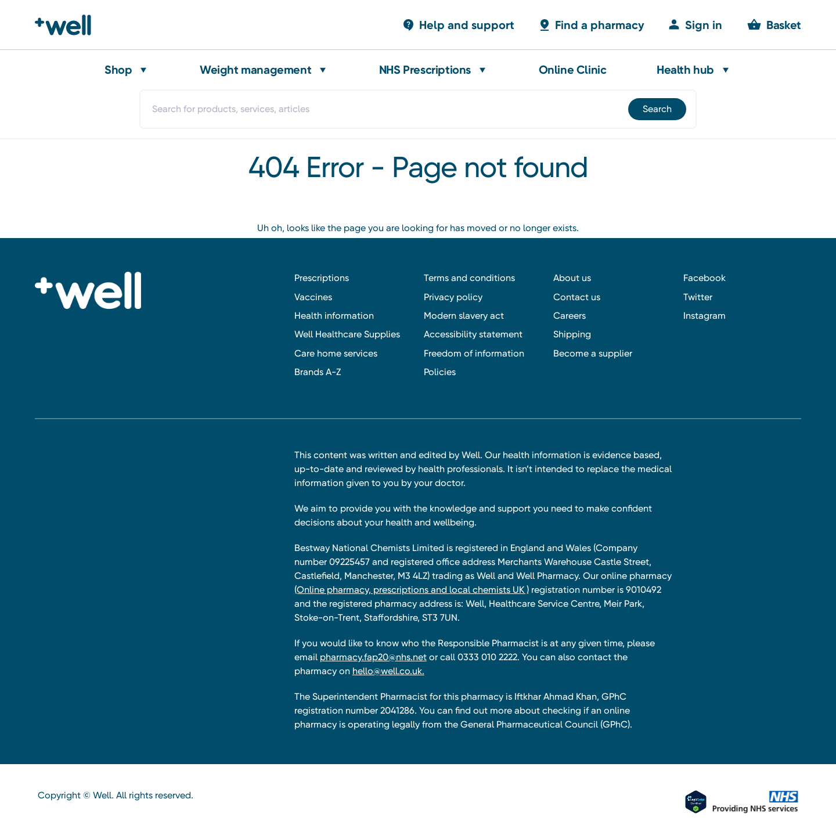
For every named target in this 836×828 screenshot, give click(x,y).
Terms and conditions (469, 277)
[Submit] (656, 109)
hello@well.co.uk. (388, 670)
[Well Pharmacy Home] (68, 25)
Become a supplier (592, 353)
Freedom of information (474, 353)
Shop (118, 69)
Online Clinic (573, 69)
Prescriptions (321, 277)
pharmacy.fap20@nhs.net (373, 657)
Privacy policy (453, 297)
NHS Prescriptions (425, 69)
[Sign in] (695, 25)
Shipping (572, 334)
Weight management (255, 69)
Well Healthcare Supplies (347, 334)
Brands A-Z (317, 371)
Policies (440, 371)
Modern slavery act (464, 315)
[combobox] (418, 109)
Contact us (576, 297)
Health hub (685, 69)
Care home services (335, 353)
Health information (334, 315)
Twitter (697, 297)
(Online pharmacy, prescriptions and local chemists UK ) (411, 589)
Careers (569, 315)
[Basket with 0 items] (458, 24)
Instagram (704, 315)
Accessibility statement (473, 334)
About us (572, 277)
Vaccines (313, 297)
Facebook (704, 277)
